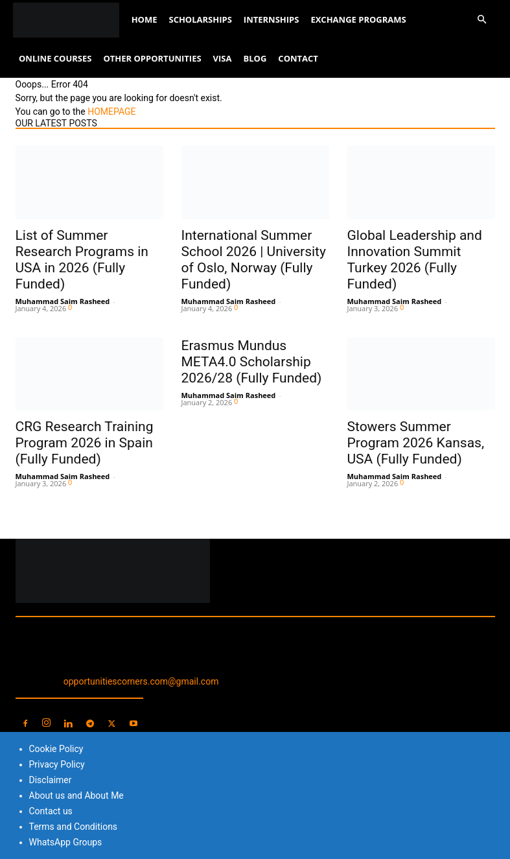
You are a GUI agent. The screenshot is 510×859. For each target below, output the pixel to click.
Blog (255, 58)
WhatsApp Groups (65, 842)
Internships (271, 19)
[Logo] (69, 20)
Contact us (51, 811)
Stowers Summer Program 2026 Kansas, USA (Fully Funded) (416, 443)
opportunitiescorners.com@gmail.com (141, 681)
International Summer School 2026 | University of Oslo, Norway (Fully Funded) (253, 260)
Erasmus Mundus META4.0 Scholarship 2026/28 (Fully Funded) (251, 362)
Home (144, 19)
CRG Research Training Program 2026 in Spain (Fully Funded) (85, 443)
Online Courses (55, 58)
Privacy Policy (57, 764)
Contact (298, 58)
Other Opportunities (152, 58)
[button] (481, 20)
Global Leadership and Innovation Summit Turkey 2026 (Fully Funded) (414, 260)
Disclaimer (50, 780)
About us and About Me (76, 795)
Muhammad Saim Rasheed (63, 301)
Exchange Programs (358, 19)
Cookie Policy (56, 749)
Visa (222, 58)
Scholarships (199, 19)
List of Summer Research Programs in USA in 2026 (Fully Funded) (82, 260)
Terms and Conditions (73, 826)
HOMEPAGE (111, 111)
